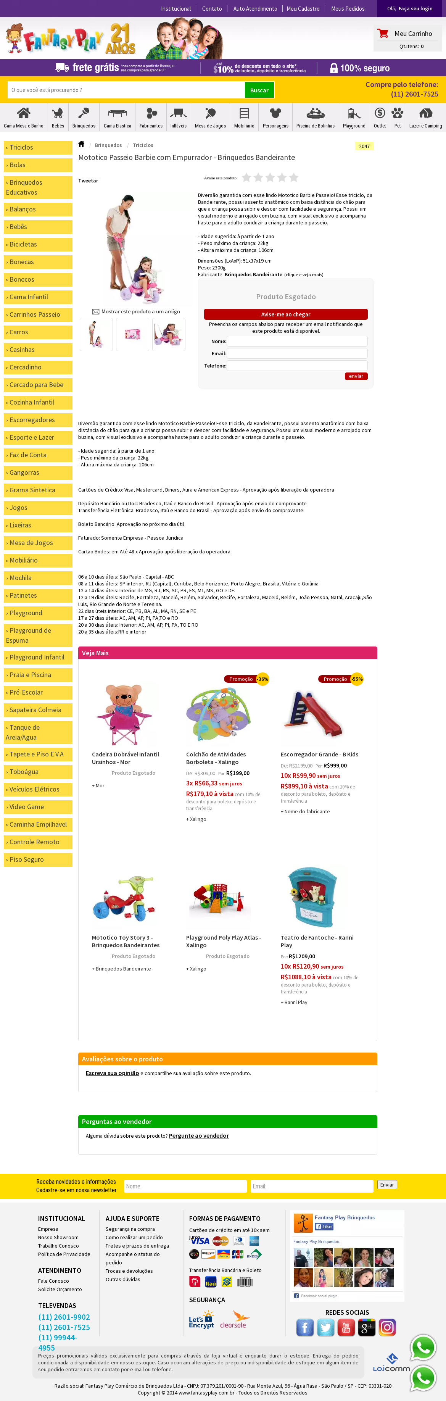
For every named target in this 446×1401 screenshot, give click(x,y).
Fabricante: (211, 274)
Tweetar (88, 180)
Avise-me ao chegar (286, 314)
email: (259, 1186)
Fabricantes (151, 126)
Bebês (58, 126)
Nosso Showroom (58, 1237)
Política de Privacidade (64, 1254)
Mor (100, 785)
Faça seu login (416, 8)
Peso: (205, 267)
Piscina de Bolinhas (315, 126)
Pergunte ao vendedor (199, 1135)
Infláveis (179, 126)
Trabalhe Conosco (58, 1245)
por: (222, 773)
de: (190, 773)
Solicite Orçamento (60, 1289)
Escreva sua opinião (112, 1073)
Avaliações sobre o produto (122, 1058)
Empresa (48, 1228)
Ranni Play (296, 1002)
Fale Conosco (53, 1280)
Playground (354, 126)
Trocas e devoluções (129, 1270)
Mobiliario (244, 126)
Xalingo (198, 819)
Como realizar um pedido (134, 1237)
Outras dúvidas (123, 1279)
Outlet (380, 126)
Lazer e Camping (425, 126)
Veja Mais (95, 652)
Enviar (387, 1184)
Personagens (275, 126)
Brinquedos (83, 126)
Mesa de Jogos (210, 126)
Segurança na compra (130, 1228)
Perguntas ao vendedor (116, 1121)
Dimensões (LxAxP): (220, 260)
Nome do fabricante (307, 811)
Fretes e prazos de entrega (137, 1245)
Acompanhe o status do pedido (133, 1258)
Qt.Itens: (409, 46)
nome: (134, 1186)
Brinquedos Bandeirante (253, 274)
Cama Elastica (117, 126)
